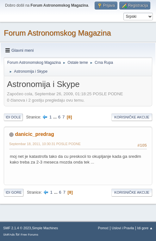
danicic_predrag (34, 134)
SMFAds (9, 234)
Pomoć (103, 228)
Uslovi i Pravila (123, 228)
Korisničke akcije (131, 117)
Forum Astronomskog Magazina (57, 33)
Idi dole (13, 117)
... (55, 117)
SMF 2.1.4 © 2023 (17, 228)
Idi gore (14, 192)
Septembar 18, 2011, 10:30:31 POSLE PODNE (45, 144)
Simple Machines (45, 228)
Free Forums (29, 234)
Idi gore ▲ (145, 228)
